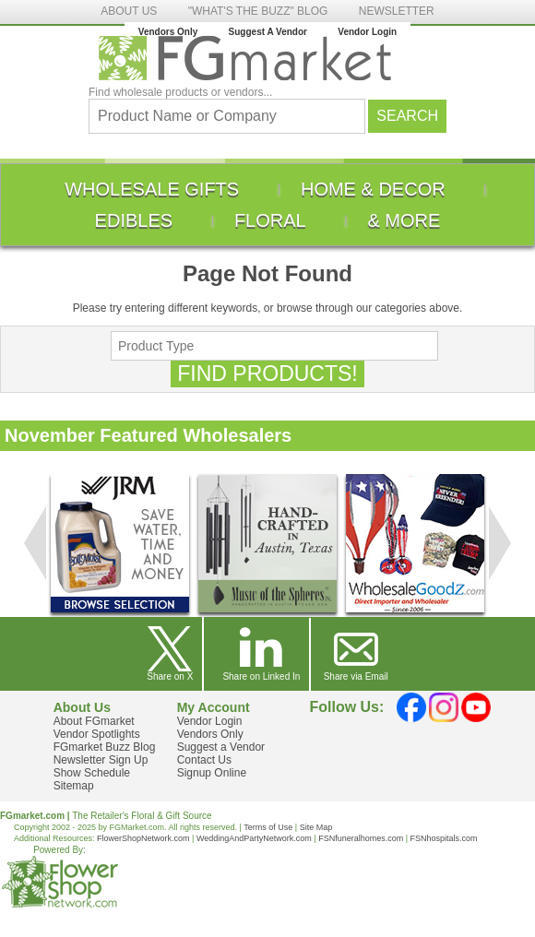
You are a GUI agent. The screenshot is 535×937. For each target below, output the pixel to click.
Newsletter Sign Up (101, 759)
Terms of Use (268, 827)
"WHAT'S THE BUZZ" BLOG (258, 11)
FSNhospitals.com (444, 838)
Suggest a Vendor (221, 747)
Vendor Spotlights (97, 734)
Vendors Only (167, 32)
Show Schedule (92, 772)
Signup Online (211, 772)
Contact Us (204, 759)
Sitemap (74, 785)
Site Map (316, 827)
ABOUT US (129, 11)
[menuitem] (151, 189)
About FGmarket (94, 721)
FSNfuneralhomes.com (360, 838)
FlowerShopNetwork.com (143, 838)
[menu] (267, 204)
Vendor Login (367, 32)
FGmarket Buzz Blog (105, 747)
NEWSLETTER (396, 11)
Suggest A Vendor (268, 32)
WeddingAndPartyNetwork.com (254, 838)
